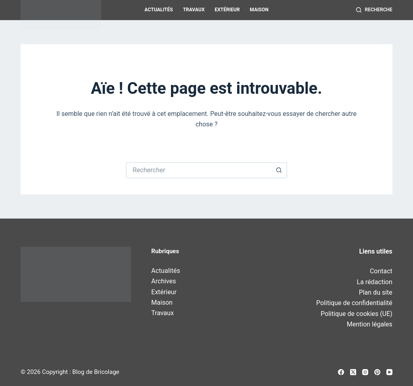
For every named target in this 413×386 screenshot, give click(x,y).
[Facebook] (341, 372)
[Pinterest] (377, 372)
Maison (259, 9)
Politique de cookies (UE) (356, 314)
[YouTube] (389, 372)
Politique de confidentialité (354, 303)
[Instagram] (365, 372)
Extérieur (227, 9)
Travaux (194, 9)
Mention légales (369, 324)
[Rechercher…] (198, 170)
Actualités (158, 9)
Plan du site (375, 292)
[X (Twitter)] (353, 372)
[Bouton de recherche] (279, 170)
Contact (381, 271)
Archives (163, 281)
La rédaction (374, 282)
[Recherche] (374, 10)
